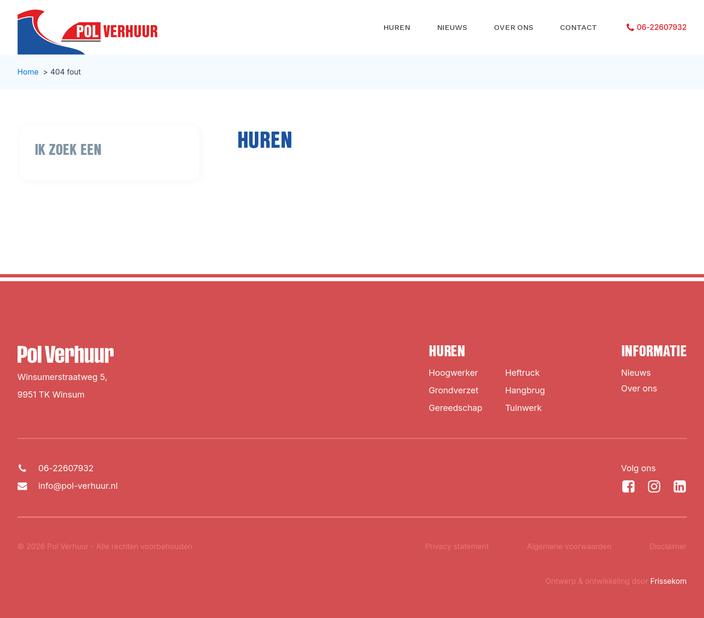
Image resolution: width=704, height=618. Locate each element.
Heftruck (522, 373)
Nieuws (452, 27)
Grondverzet (453, 390)
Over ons (513, 27)
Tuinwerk (523, 408)
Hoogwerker (453, 373)
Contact (578, 27)
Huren (396, 27)
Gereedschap (455, 408)
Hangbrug (525, 390)
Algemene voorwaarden (569, 546)
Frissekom (668, 581)
